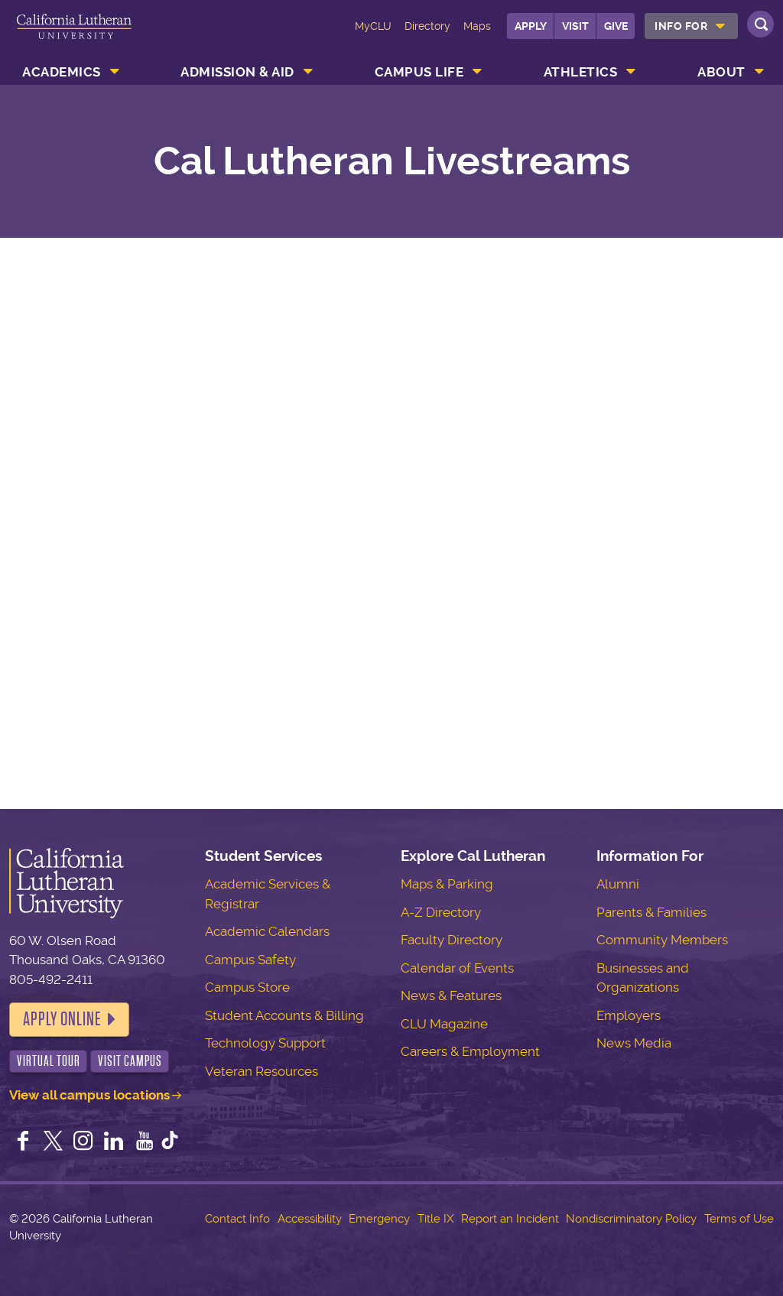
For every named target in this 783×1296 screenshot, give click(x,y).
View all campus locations (89, 1095)
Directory (427, 26)
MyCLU (373, 26)
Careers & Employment (470, 1051)
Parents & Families (651, 912)
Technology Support (265, 1043)
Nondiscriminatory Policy (631, 1219)
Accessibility (310, 1219)
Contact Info (237, 1219)
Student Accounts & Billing (284, 1015)
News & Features (451, 995)
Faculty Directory (451, 939)
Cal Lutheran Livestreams (392, 161)
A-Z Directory (441, 912)
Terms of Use (739, 1219)
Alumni (617, 884)
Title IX (435, 1219)
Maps (477, 26)
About (721, 72)
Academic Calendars (267, 931)
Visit (575, 26)
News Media (633, 1043)
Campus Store (247, 987)
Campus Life (419, 72)
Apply (531, 26)
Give (616, 26)
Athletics (581, 72)
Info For (681, 26)
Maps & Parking (447, 884)
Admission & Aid (237, 72)
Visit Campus (130, 1061)
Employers (628, 1015)
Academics (61, 72)
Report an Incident (510, 1219)
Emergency (379, 1219)
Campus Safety (250, 959)
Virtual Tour (48, 1061)
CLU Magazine (444, 1023)
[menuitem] (691, 26)
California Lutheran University (74, 37)
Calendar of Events (457, 968)
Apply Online (62, 1019)
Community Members (662, 939)
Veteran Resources (261, 1071)
